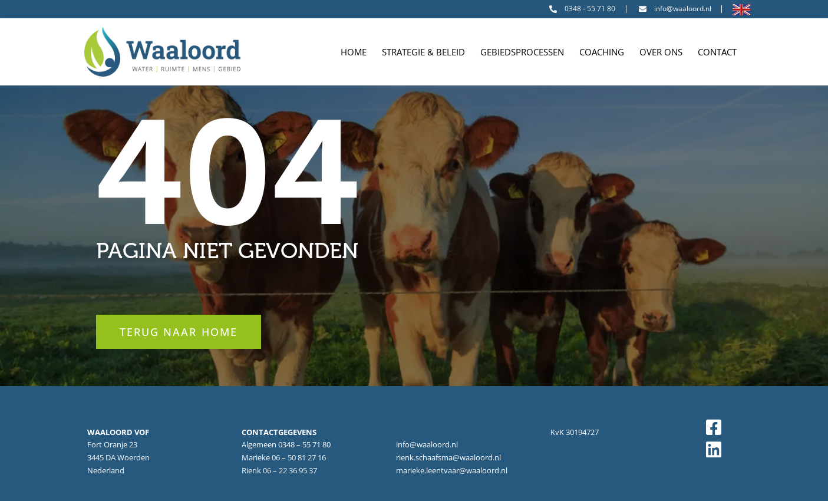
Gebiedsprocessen (522, 52)
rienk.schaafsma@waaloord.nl (448, 457)
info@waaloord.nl (427, 444)
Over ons (660, 52)
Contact (717, 52)
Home (354, 52)
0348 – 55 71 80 (304, 444)
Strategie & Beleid (423, 52)
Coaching (601, 52)
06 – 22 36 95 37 (290, 470)
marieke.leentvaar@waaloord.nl (451, 470)
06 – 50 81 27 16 (299, 457)
